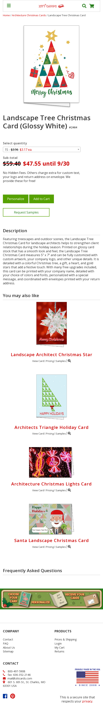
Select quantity (15, 143)
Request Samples (26, 212)
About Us (9, 647)
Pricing (50, 361)
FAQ (5, 643)
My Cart (59, 647)
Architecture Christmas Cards (29, 15)
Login (58, 643)
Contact (8, 639)
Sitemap (8, 651)
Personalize (15, 199)
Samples (61, 361)
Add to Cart (41, 199)
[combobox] (42, 149)
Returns (59, 651)
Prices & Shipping (65, 639)
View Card (38, 361)
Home (6, 15)
